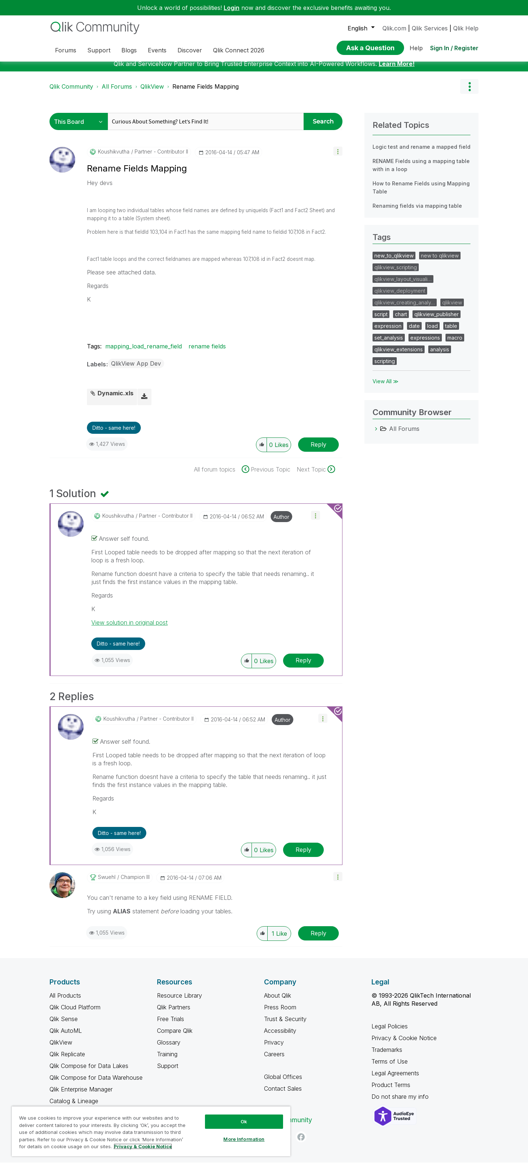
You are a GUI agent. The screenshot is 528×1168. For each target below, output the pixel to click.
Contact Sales (283, 1094)
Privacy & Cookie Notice (404, 1043)
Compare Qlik (174, 1036)
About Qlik (277, 1001)
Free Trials (170, 1024)
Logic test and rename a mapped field (421, 152)
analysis (439, 355)
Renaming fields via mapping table (417, 211)
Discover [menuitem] (189, 50)
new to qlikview (440, 261)
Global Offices (283, 1082)
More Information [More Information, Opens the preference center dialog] (243, 1139)
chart (401, 320)
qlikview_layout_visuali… (403, 284)
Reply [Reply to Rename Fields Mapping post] (318, 450)
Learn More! (397, 69)
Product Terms (390, 1090)
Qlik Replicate (67, 1059)
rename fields (207, 351)
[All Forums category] (376, 434)
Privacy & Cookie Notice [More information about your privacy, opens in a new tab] (143, 1146)
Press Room (280, 1012)
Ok (244, 1121)
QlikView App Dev (136, 369)
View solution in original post (129, 628)
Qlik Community (71, 92)
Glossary (168, 1047)
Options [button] (469, 92)
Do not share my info (400, 1102)
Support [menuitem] (98, 50)
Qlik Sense (64, 1024)
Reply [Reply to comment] (303, 665)
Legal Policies (389, 1031)
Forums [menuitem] (65, 50)
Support (167, 1071)
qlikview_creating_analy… (404, 308)
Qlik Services (430, 28)
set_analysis (388, 343)
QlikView (152, 92)
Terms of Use (389, 1067)
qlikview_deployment (399, 296)
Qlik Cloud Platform (75, 1012)
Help (416, 48)
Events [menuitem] (157, 50)
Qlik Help (465, 28)
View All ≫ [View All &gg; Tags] (386, 387)
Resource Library (179, 1001)
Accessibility (280, 1036)
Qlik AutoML (66, 1036)
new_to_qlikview (394, 261)
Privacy (274, 1047)
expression (388, 331)
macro (454, 343)
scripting (384, 366)
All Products (65, 1001)
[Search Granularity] (80, 127)
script (381, 320)
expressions (425, 343)
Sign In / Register (454, 48)
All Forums (117, 92)
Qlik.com (394, 28)
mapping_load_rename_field (143, 351)
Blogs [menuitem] (129, 50)
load (432, 331)
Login (231, 7)
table (451, 331)
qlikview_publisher (436, 320)
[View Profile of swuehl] (106, 882)
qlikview (452, 308)
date (414, 331)
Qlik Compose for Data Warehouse (96, 1083)
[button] (337, 156)
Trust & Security (285, 1024)
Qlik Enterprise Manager (81, 1094)
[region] (151, 1131)
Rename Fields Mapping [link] (205, 92)
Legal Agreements (395, 1078)
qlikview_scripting (395, 273)
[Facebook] (301, 1142)
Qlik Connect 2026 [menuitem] (238, 50)
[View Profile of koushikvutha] (113, 157)
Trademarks (386, 1055)
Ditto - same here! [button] (113, 433)
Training (167, 1059)
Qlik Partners (173, 1012)
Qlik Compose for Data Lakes (89, 1071)
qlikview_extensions (398, 355)
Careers (274, 1059)
